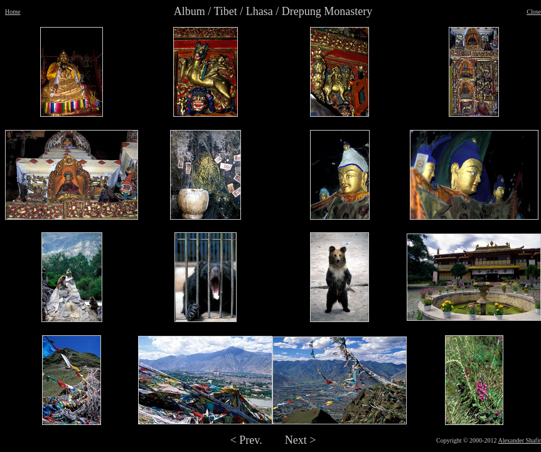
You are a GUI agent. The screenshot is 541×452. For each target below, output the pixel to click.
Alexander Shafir (519, 440)
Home (12, 11)
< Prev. (246, 440)
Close (534, 11)
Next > (300, 440)
